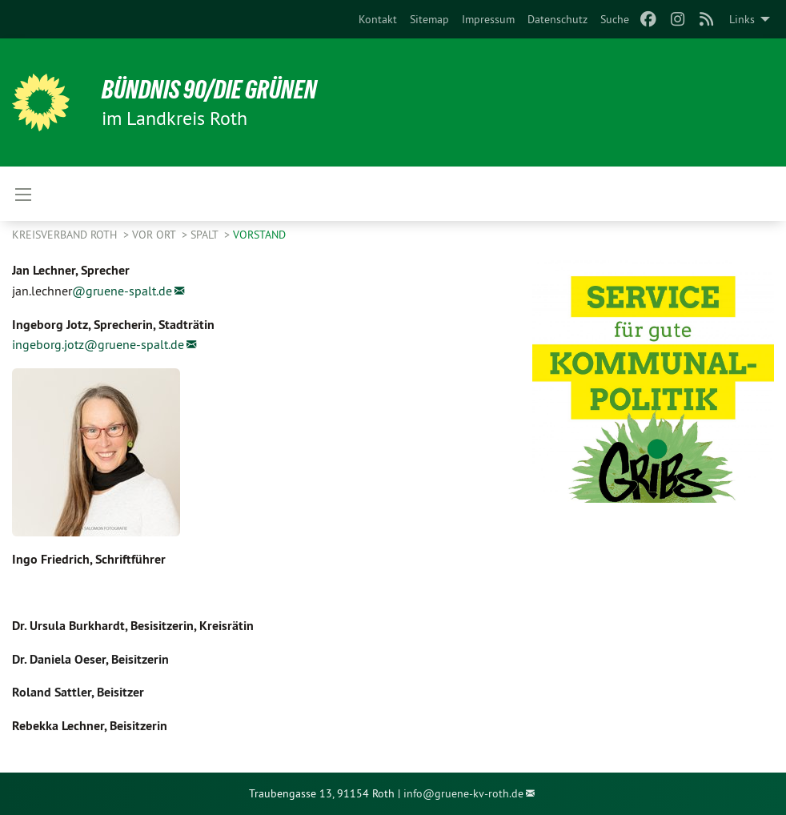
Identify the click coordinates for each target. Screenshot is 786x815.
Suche (614, 19)
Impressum (488, 19)
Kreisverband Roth (66, 234)
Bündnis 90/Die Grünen (209, 89)
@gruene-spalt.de (122, 291)
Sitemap (429, 19)
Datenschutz (557, 19)
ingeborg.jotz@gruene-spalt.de (98, 344)
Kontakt (378, 19)
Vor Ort (155, 234)
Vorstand (259, 234)
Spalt (205, 234)
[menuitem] (378, 19)
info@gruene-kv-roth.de (463, 793)
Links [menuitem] (742, 19)
